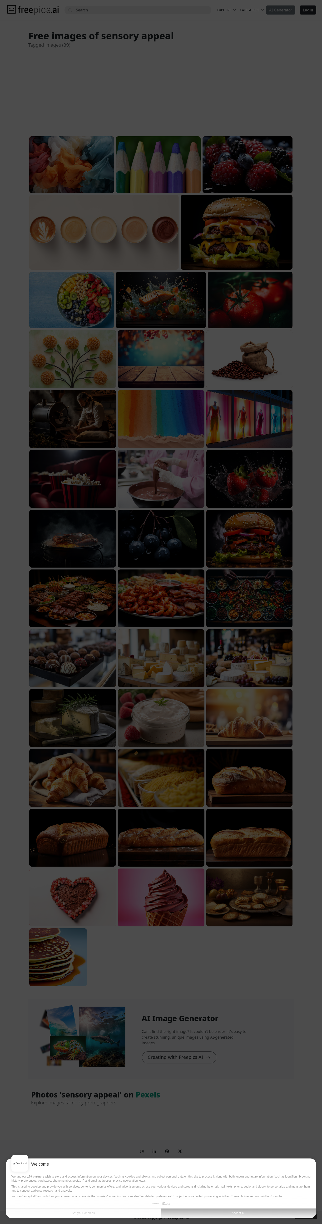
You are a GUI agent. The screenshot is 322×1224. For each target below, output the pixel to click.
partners (38, 1176)
